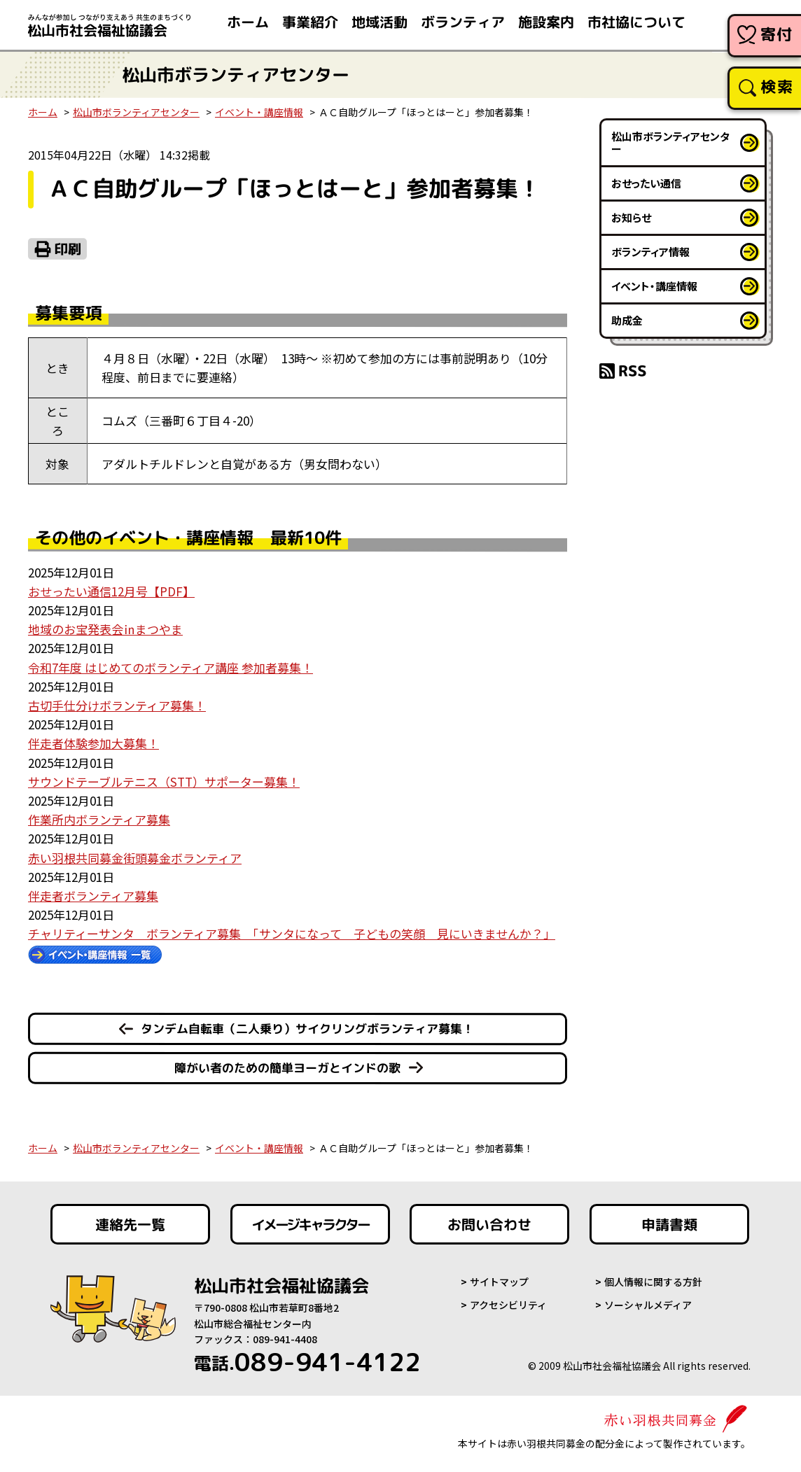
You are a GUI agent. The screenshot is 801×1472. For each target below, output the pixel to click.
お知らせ (631, 217)
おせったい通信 (646, 183)
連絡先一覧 (130, 1224)
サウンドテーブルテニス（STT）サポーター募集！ (164, 781)
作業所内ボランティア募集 (99, 819)
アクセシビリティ (508, 1305)
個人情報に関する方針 (653, 1282)
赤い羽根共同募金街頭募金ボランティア (135, 858)
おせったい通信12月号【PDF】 (111, 591)
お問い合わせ (489, 1224)
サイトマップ (499, 1282)
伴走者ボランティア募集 (93, 895)
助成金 (627, 320)
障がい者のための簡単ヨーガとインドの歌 (287, 1068)
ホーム (42, 112)
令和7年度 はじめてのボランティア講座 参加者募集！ (170, 667)
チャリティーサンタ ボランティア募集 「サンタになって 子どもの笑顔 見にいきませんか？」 (291, 933)
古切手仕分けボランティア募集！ (117, 705)
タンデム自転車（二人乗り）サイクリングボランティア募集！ (307, 1029)
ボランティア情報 (650, 251)
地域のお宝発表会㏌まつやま (105, 629)
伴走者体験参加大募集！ (93, 743)
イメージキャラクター (310, 1224)
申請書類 (669, 1224)
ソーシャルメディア (648, 1305)
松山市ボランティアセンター (136, 112)
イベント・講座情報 (259, 112)
